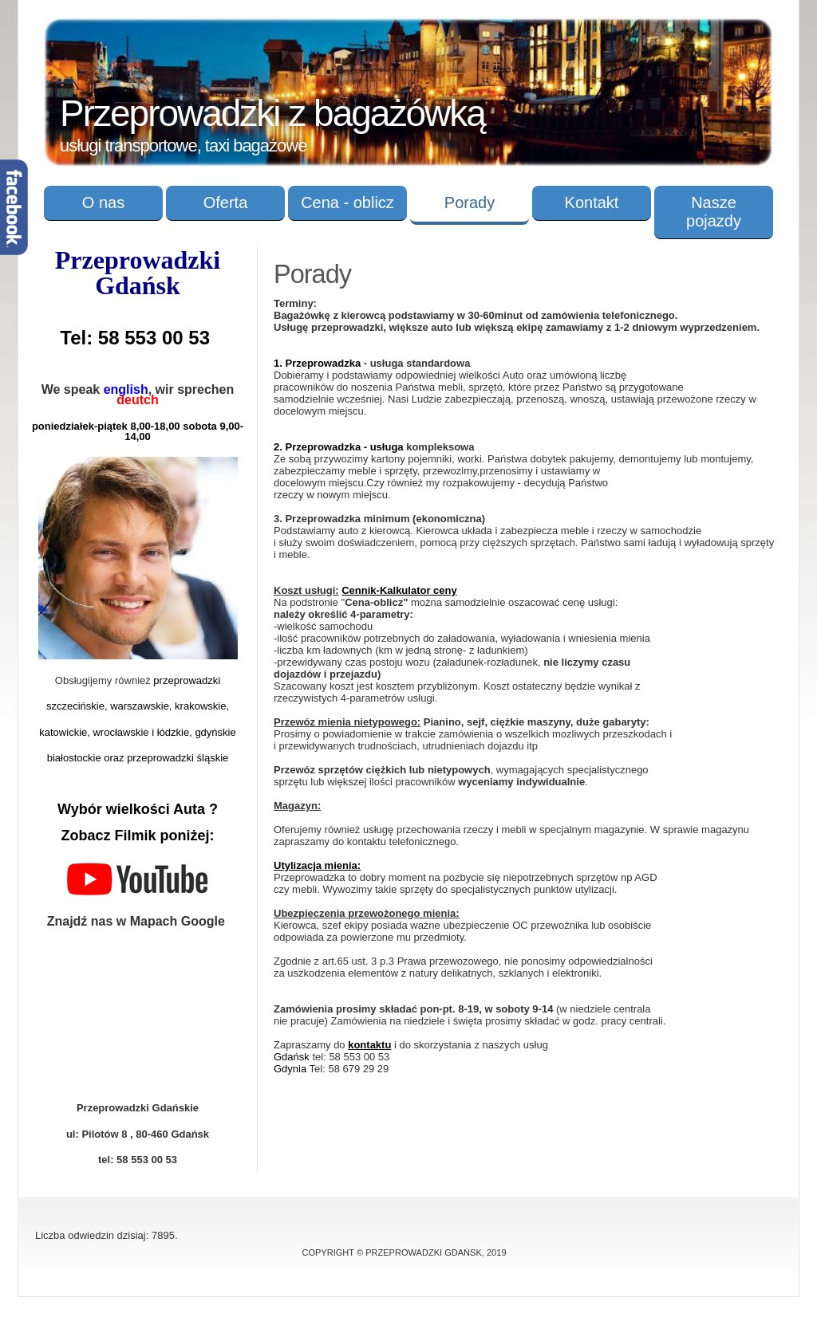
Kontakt (592, 202)
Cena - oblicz (347, 202)
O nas (103, 202)
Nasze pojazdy (713, 212)
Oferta (225, 202)
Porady (469, 202)
